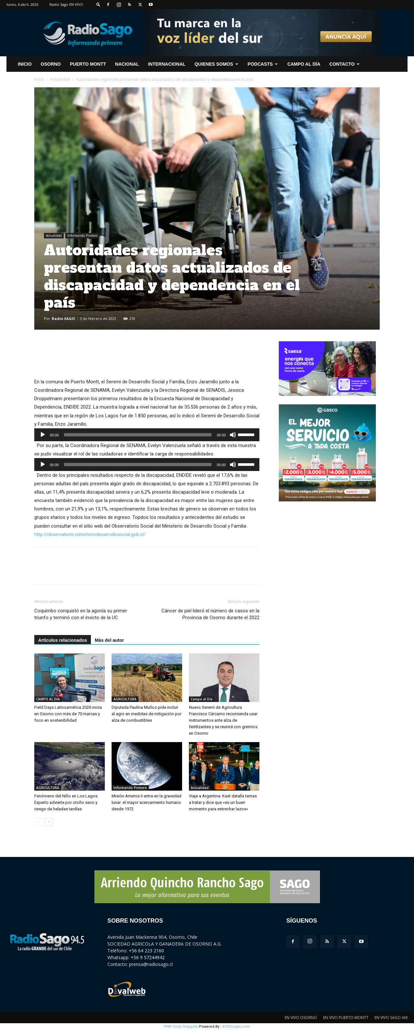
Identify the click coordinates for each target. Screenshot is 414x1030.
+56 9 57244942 (148, 957)
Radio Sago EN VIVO (66, 4)
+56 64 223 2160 (146, 951)
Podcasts (263, 64)
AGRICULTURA (125, 699)
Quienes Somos (216, 64)
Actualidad (60, 79)
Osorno (51, 64)
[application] (146, 434)
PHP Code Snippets (181, 1027)
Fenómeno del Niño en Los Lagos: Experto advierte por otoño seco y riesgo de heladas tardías (66, 802)
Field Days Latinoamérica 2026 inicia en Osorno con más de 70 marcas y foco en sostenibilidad (68, 714)
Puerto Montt (88, 64)
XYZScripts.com (236, 1027)
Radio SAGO (63, 318)
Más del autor (109, 640)
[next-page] (49, 822)
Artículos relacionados (62, 640)
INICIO (25, 64)
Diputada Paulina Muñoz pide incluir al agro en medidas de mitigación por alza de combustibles (146, 714)
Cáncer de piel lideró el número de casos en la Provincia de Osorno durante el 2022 (210, 614)
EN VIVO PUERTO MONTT (345, 1017)
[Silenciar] (233, 435)
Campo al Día (303, 64)
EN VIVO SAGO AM (391, 1017)
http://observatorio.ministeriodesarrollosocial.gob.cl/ (90, 534)
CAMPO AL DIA (48, 699)
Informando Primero (82, 235)
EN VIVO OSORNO (301, 1017)
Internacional (167, 64)
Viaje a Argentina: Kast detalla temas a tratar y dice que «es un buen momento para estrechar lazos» (223, 802)
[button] (98, 4)
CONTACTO (344, 64)
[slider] (138, 434)
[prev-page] (38, 822)
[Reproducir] (42, 435)
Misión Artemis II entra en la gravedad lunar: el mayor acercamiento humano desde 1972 (146, 802)
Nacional (127, 64)
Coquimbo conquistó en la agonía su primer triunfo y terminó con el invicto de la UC (80, 614)
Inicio (39, 79)
